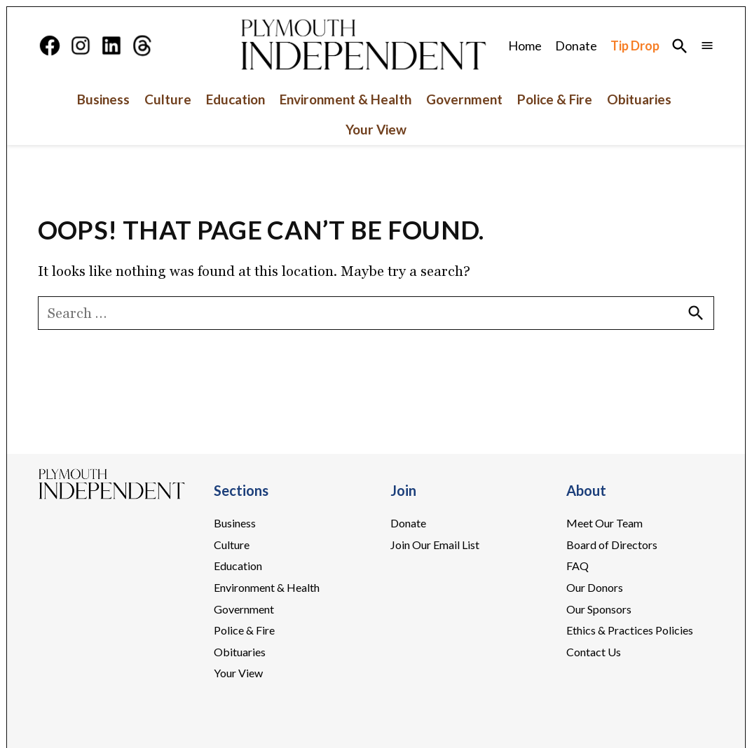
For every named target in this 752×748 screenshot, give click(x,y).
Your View (376, 130)
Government (464, 99)
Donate (576, 45)
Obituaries (639, 99)
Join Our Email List (434, 544)
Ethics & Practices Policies (629, 630)
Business (103, 99)
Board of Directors (611, 544)
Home (525, 45)
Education (235, 99)
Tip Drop (634, 45)
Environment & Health (345, 99)
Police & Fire (554, 99)
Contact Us (593, 651)
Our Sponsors (598, 609)
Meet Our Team (604, 522)
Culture (167, 99)
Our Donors (594, 587)
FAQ (577, 565)
